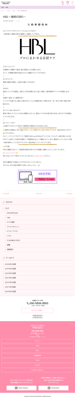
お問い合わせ (39, 156)
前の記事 (6, 193)
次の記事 (68, 193)
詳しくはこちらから (9, 152)
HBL (18, 20)
